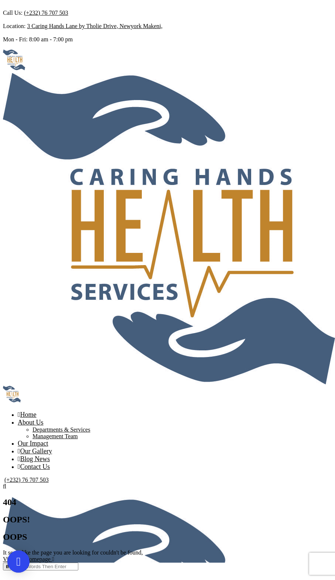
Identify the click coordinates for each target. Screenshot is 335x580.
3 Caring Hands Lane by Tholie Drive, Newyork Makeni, (95, 26)
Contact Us (34, 466)
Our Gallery (35, 451)
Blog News (34, 459)
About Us (31, 422)
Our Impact (33, 443)
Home (27, 414)
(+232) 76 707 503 (46, 13)
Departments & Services (61, 429)
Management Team (55, 436)
